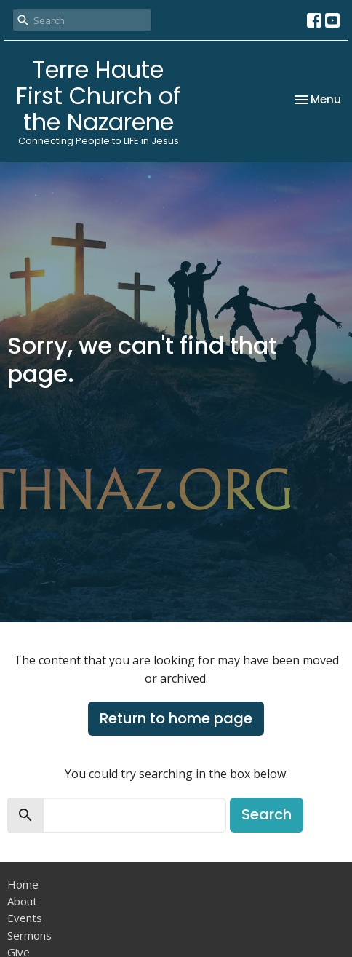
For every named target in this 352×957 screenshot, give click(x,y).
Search (266, 814)
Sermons (29, 935)
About (22, 901)
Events (24, 917)
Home (23, 884)
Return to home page (176, 718)
